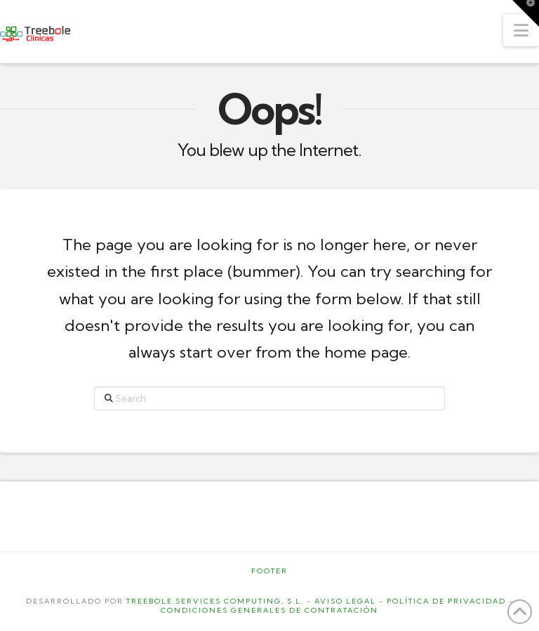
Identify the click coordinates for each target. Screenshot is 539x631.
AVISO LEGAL (345, 601)
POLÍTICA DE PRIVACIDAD (446, 601)
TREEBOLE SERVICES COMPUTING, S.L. (215, 601)
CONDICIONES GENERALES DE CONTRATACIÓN (269, 610)
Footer (269, 570)
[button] (521, 30)
